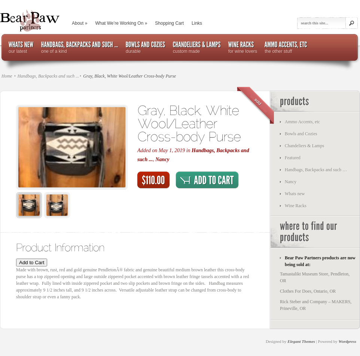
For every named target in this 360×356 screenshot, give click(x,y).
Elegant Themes (301, 341)
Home (6, 76)
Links (197, 23)
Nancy (162, 159)
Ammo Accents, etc (302, 121)
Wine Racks (295, 205)
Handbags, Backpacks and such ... (48, 76)
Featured (292, 157)
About (79, 23)
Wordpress (347, 341)
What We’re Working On (121, 23)
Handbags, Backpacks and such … (316, 169)
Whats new (295, 193)
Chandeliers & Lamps (304, 145)
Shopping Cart (169, 23)
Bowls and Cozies (301, 133)
